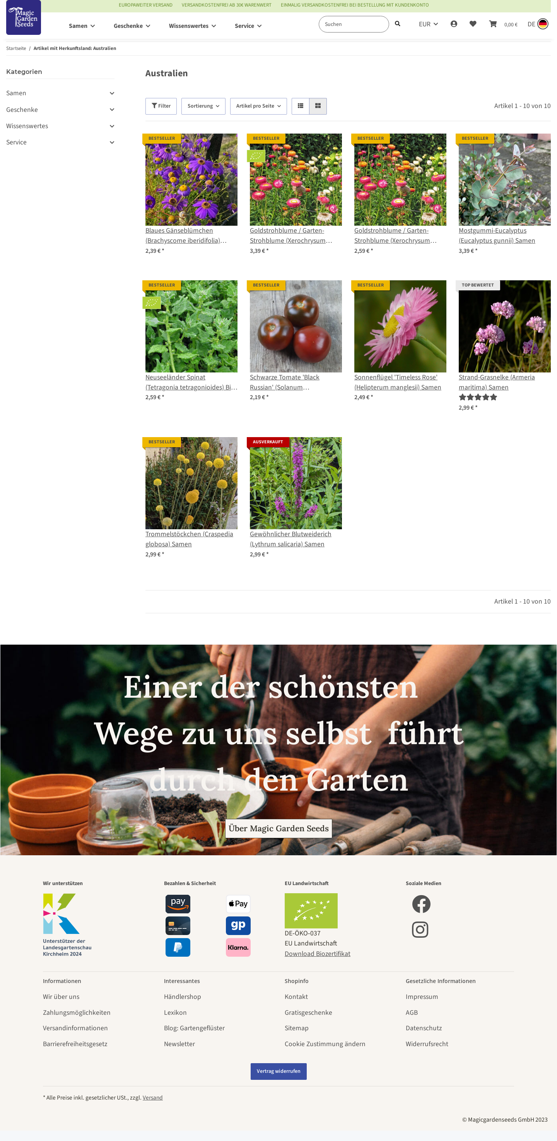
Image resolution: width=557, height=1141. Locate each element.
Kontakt (296, 997)
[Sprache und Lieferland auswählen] (537, 24)
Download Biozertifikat (317, 954)
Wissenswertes (27, 126)
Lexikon (175, 1012)
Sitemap (297, 1028)
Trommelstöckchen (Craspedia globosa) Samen (189, 539)
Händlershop (182, 997)
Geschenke (22, 110)
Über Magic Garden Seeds (279, 828)
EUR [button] (425, 24)
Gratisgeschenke (308, 1012)
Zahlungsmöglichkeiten (77, 1012)
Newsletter (179, 1044)
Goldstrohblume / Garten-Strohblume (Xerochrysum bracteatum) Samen (392, 236)
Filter (161, 106)
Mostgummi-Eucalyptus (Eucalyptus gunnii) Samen (497, 235)
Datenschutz (424, 1028)
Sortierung (200, 106)
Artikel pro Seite (255, 106)
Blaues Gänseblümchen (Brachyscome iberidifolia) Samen (182, 236)
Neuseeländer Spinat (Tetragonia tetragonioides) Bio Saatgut (190, 382)
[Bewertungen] (478, 397)
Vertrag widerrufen (279, 1071)
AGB (412, 1012)
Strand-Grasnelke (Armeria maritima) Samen (497, 382)
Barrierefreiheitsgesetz (75, 1044)
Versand (153, 1097)
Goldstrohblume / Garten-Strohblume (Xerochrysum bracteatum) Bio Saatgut (288, 236)
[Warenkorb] (503, 24)
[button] (453, 24)
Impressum (422, 997)
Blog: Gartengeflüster (194, 1028)
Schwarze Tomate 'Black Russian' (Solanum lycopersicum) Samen (285, 382)
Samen (16, 93)
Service (16, 142)
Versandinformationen (75, 1028)
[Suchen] (354, 24)
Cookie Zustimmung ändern (325, 1044)
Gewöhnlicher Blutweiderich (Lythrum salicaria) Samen (290, 539)
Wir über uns (61, 997)
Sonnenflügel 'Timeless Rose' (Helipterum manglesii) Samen (397, 382)
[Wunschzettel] (473, 24)
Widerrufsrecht (427, 1044)
